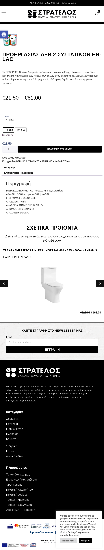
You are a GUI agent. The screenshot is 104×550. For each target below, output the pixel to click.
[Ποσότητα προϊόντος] (10, 149)
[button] (12, 38)
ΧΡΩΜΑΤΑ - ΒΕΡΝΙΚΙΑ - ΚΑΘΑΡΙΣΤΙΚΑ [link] (49, 161)
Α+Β (7, 116)
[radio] (8, 130)
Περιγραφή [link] (9, 167)
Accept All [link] (85, 541)
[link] (4, 34)
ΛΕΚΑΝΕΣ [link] (26, 257)
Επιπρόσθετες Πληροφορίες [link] (18, 173)
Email (10, 337)
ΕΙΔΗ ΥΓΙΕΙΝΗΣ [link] (11, 257)
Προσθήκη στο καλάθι (59, 149)
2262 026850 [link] (69, 3)
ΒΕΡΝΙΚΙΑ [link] (21, 161)
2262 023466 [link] (52, 3)
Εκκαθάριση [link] (7, 135)
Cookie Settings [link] (68, 541)
